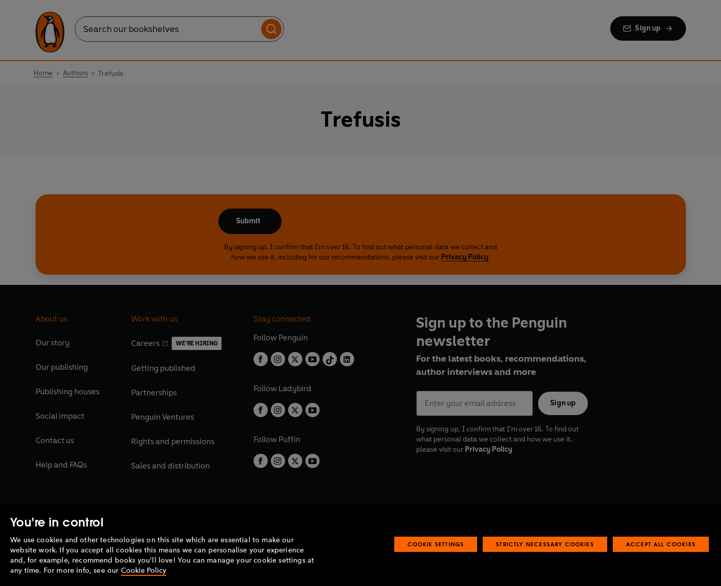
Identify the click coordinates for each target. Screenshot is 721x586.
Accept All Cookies (661, 544)
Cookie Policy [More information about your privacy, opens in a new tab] (143, 570)
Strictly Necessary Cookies (545, 544)
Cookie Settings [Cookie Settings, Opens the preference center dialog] (435, 544)
